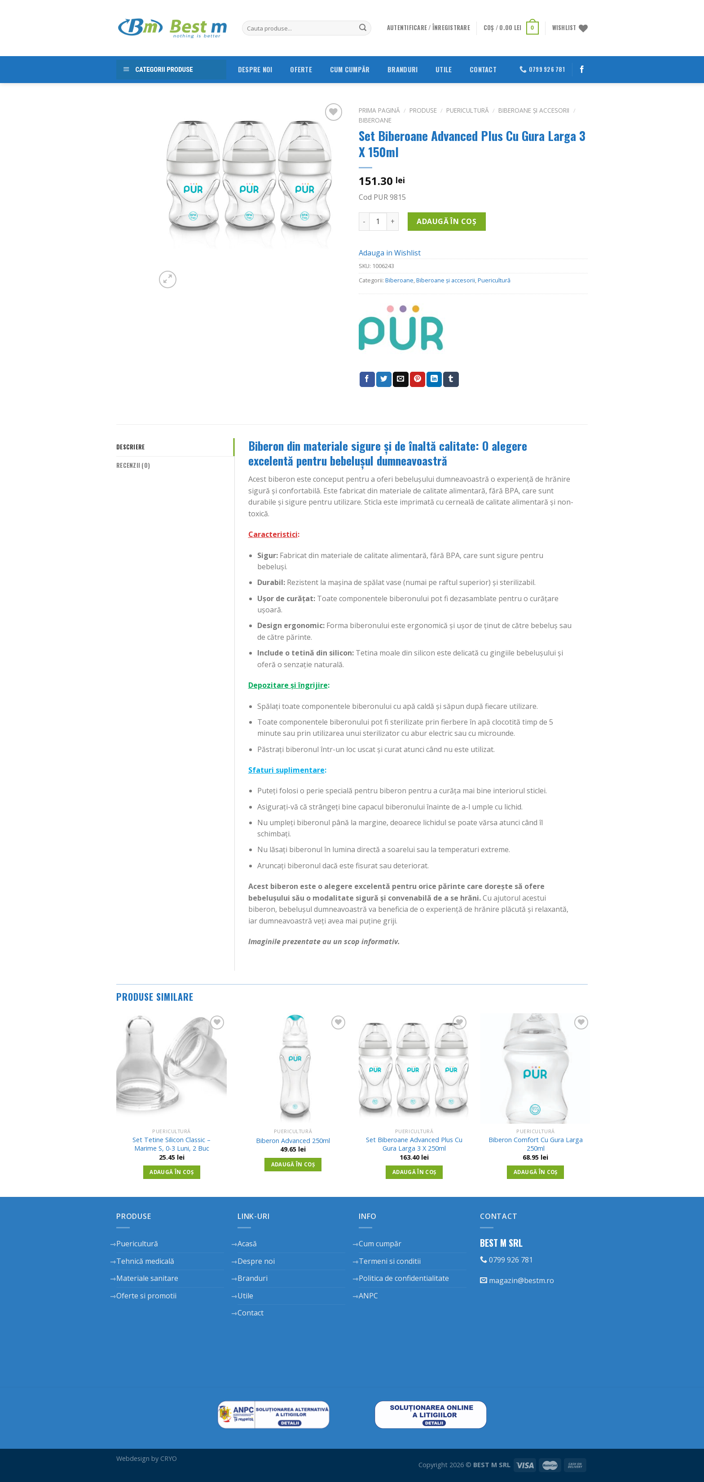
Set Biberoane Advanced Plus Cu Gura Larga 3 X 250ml (414, 1144)
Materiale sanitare (147, 1278)
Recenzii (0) (133, 465)
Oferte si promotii (146, 1296)
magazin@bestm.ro (517, 1280)
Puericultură (467, 110)
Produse (423, 110)
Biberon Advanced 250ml (293, 1141)
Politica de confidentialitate (404, 1278)
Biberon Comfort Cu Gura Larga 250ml (535, 1144)
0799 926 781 (506, 1260)
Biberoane (375, 120)
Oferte (301, 69)
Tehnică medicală (145, 1261)
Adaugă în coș (446, 221)
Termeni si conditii (390, 1261)
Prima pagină (379, 110)
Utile (444, 69)
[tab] (175, 447)
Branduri (402, 69)
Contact (483, 69)
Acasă (247, 1244)
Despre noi (255, 69)
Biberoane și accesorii (533, 110)
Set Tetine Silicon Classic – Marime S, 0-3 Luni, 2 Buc (171, 1144)
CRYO (168, 1458)
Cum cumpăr (350, 69)
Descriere (130, 447)
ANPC (368, 1296)
